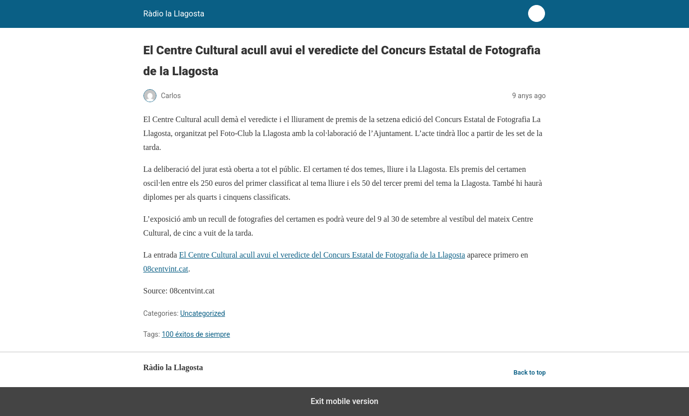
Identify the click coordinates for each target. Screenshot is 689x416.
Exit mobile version (344, 401)
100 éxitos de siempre (196, 334)
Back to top (530, 372)
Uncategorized (202, 313)
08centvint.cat (165, 269)
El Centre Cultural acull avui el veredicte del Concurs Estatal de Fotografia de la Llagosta (322, 255)
